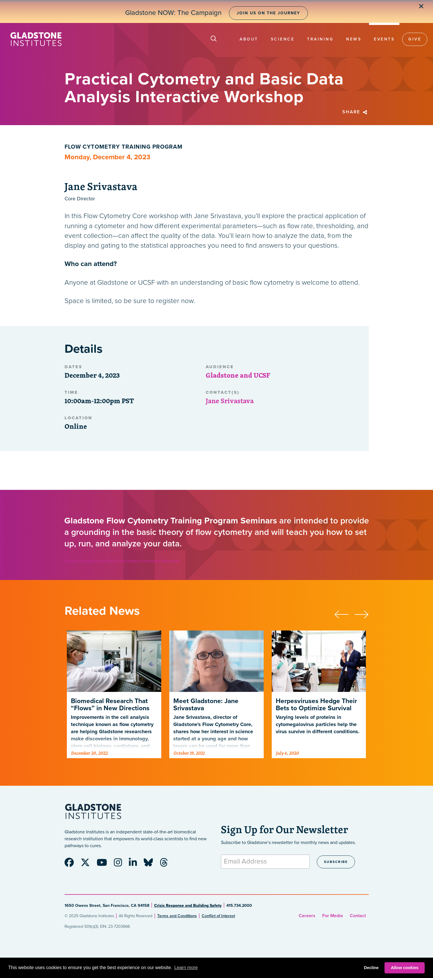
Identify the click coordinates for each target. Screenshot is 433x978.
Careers (307, 916)
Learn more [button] (186, 967)
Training (320, 39)
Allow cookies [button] (404, 967)
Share (355, 112)
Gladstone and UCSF (238, 375)
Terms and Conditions (177, 915)
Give (414, 39)
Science (283, 39)
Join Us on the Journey (268, 13)
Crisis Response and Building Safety (188, 905)
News (353, 39)
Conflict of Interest (218, 915)
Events (384, 39)
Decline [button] (371, 967)
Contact (358, 916)
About (249, 39)
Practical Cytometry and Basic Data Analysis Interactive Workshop (122, 560)
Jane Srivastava (230, 400)
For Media (332, 916)
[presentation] (344, 613)
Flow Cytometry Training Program (123, 146)
